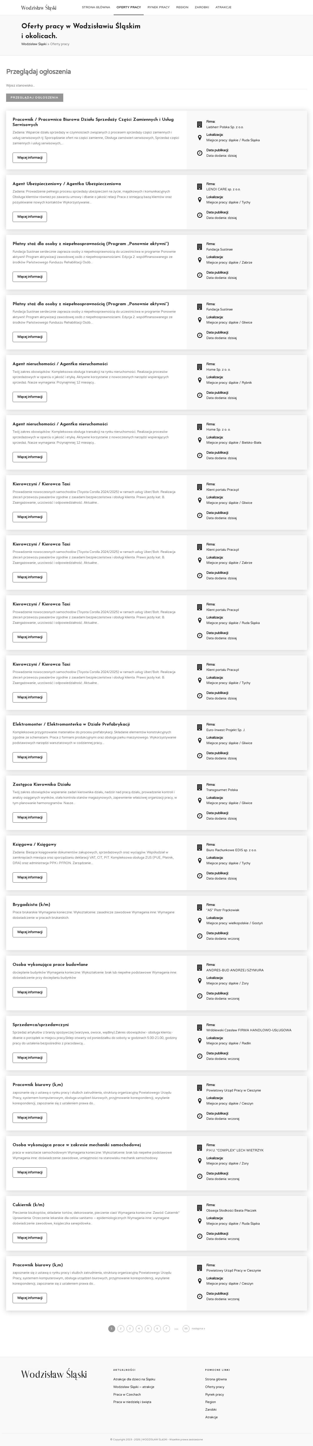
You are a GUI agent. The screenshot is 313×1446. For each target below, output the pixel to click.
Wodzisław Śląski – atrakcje (133, 1387)
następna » (198, 1328)
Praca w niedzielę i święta (132, 1402)
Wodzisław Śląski (34, 44)
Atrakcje (223, 7)
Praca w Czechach (127, 1395)
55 (186, 1328)
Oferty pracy (129, 7)
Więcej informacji (29, 158)
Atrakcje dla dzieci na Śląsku (134, 1379)
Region (182, 7)
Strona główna (96, 7)
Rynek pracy (158, 7)
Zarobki (202, 7)
